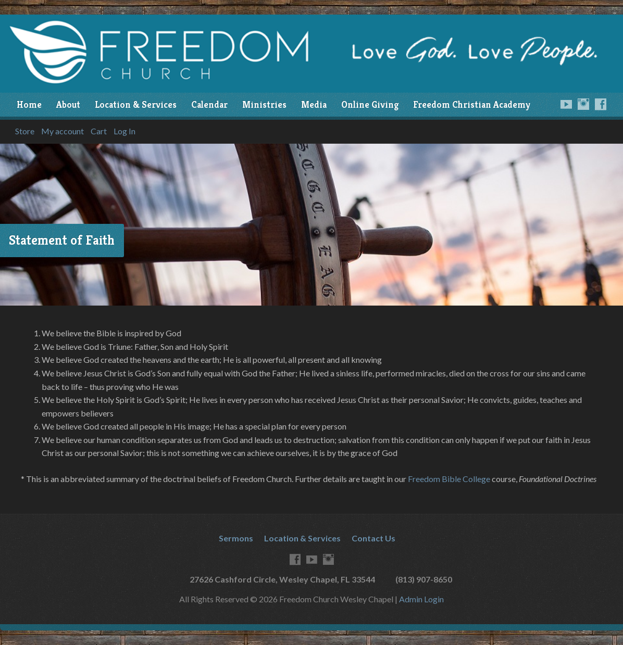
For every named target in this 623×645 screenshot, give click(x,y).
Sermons (236, 538)
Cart (99, 131)
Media (314, 104)
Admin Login (421, 599)
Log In (124, 131)
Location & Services (136, 104)
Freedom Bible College (449, 479)
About (68, 104)
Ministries (264, 104)
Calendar (209, 104)
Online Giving (369, 104)
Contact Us (373, 538)
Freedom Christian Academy (471, 104)
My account (62, 131)
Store (24, 131)
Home (29, 104)
